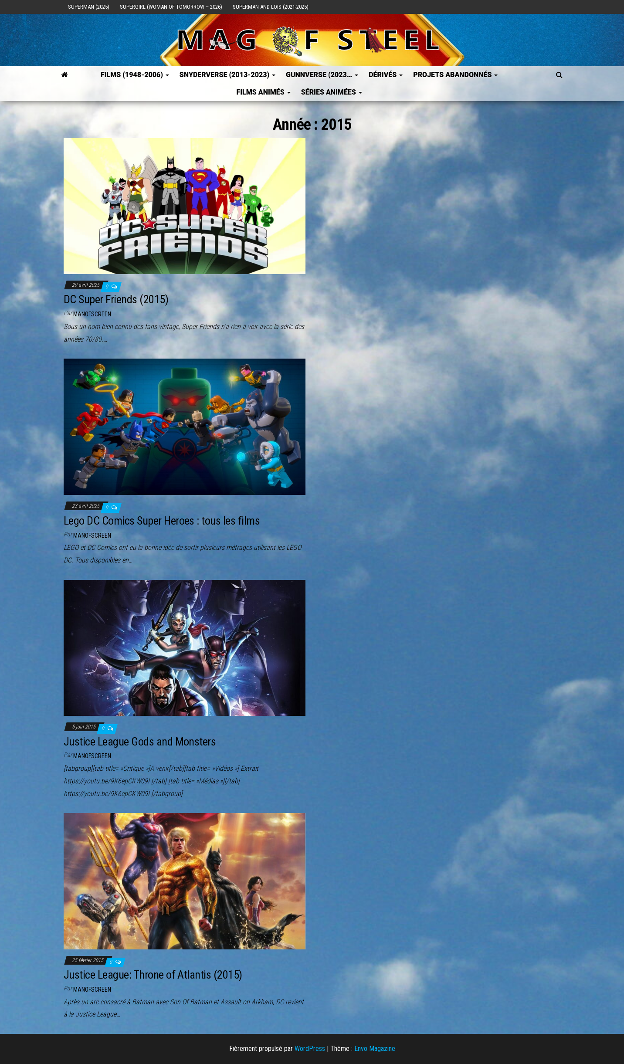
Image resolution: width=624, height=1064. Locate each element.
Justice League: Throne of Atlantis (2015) (153, 974)
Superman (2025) (88, 6)
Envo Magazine (374, 1048)
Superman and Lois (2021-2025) (271, 6)
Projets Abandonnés (455, 75)
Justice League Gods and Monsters (140, 741)
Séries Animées (331, 92)
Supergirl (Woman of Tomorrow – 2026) (171, 6)
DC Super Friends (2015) (116, 299)
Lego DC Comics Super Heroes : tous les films (162, 520)
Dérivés (386, 75)
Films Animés (263, 92)
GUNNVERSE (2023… (322, 75)
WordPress (310, 1048)
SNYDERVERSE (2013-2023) (227, 75)
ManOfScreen (92, 314)
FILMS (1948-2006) (135, 75)
